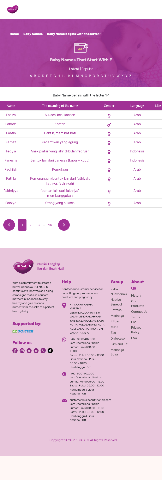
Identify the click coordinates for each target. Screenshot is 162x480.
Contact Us (139, 312)
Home (14, 34)
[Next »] (64, 225)
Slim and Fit (119, 344)
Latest (74, 69)
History (136, 295)
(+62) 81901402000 (82, 339)
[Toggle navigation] (149, 9)
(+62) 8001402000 (82, 373)
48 (50, 225)
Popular (87, 69)
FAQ (134, 338)
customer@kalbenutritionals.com (90, 400)
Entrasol (116, 310)
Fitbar (115, 321)
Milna (114, 327)
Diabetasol (118, 338)
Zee (113, 333)
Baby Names (33, 34)
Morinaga (117, 316)
